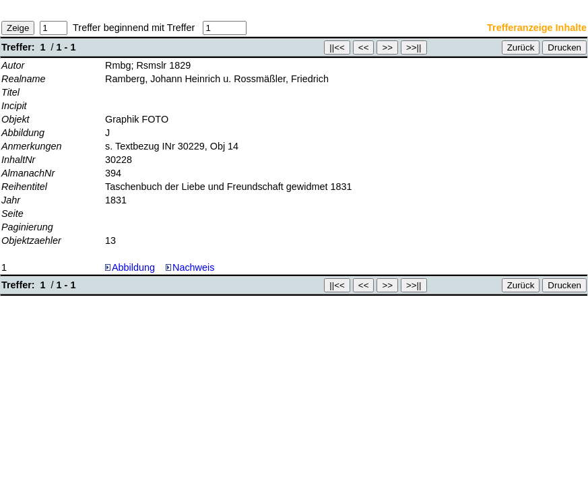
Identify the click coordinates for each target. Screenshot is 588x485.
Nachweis (190, 267)
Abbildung (133, 267)
